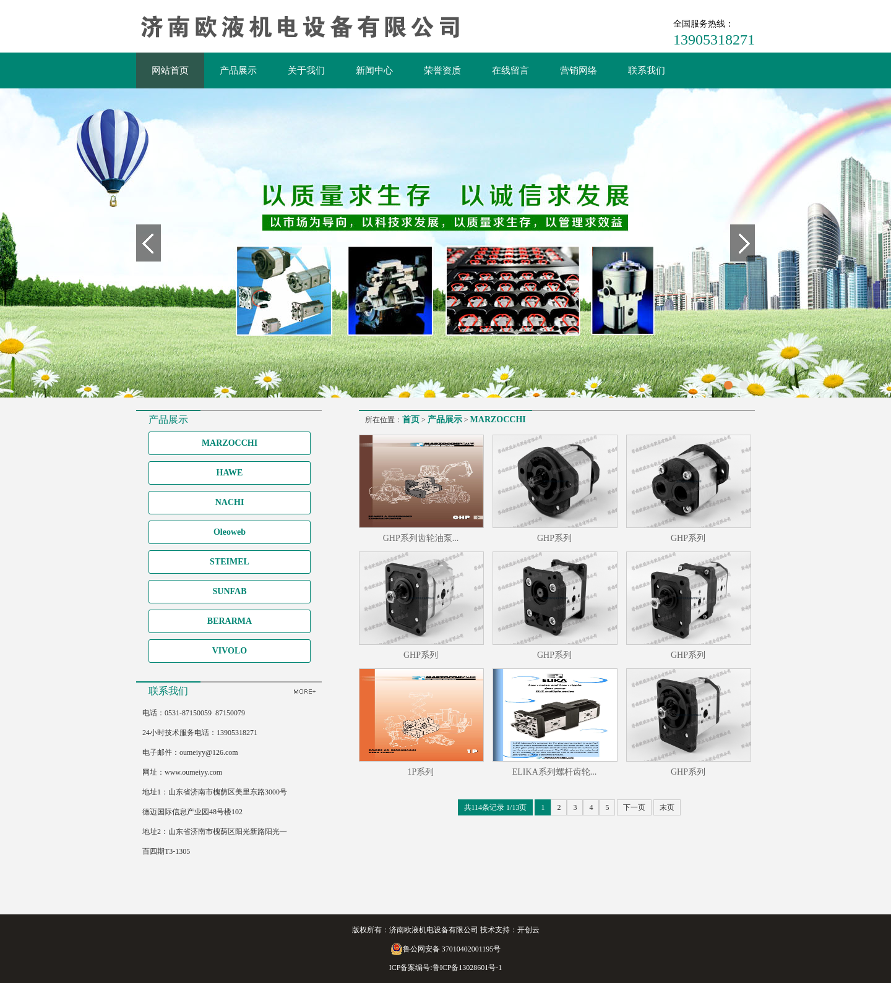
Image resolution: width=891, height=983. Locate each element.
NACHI (229, 502)
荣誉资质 (442, 70)
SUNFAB (230, 591)
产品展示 (238, 70)
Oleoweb (229, 532)
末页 (667, 807)
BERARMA (229, 621)
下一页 (634, 807)
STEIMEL (229, 561)
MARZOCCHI (229, 443)
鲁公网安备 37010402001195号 (445, 949)
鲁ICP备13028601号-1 (467, 967)
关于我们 (306, 70)
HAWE (230, 472)
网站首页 (170, 70)
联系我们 (646, 70)
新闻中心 (374, 70)
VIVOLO (230, 650)
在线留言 (510, 70)
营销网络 (578, 70)
